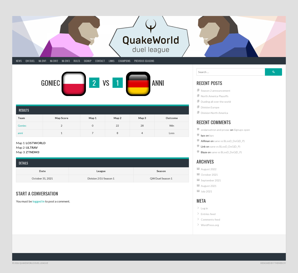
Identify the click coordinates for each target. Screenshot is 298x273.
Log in (204, 208)
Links (111, 61)
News (19, 61)
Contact (100, 61)
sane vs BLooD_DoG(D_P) (229, 141)
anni (20, 133)
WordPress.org (210, 225)
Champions (124, 61)
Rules (77, 61)
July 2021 (206, 191)
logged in (38, 201)
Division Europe (210, 107)
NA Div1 (42, 61)
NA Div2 (54, 61)
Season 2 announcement (215, 90)
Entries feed (208, 214)
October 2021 (209, 174)
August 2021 (208, 185)
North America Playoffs (214, 96)
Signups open (242, 129)
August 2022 (208, 169)
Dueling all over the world (216, 101)
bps (211, 135)
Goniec (22, 125)
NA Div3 (66, 61)
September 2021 (211, 180)
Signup (87, 61)
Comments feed (210, 219)
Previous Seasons (144, 61)
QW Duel (30, 61)
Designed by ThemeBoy (273, 263)
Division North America (214, 112)
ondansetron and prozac (215, 129)
